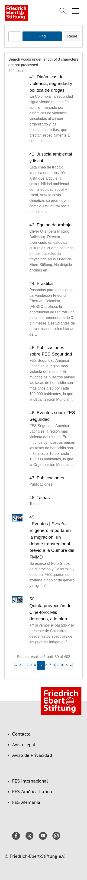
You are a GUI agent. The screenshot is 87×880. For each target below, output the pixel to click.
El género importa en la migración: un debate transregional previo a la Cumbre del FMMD (51, 543)
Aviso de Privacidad (32, 755)
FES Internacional (30, 781)
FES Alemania (26, 802)
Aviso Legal (23, 744)
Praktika (45, 283)
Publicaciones (50, 477)
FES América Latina (32, 791)
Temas (43, 497)
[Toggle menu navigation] (75, 11)
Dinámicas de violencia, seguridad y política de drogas (50, 83)
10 (62, 665)
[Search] (63, 11)
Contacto (21, 734)
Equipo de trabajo (54, 224)
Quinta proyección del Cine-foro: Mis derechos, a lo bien (51, 612)
